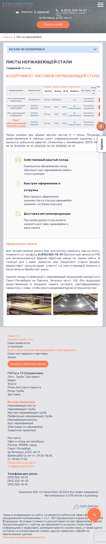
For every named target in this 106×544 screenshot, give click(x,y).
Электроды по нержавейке (25, 426)
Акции (12, 357)
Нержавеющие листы (22, 405)
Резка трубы (16, 390)
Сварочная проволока (22, 430)
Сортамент (32, 376)
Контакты (14, 438)
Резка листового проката (24, 387)
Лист (11, 376)
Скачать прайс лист (21, 339)
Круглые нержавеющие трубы (27, 412)
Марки (12, 380)
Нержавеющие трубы (22, 409)
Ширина (56, 87)
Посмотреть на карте (22, 462)
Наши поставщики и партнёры (28, 353)
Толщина (47, 87)
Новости (13, 336)
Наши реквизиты (19, 343)
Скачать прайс (53, 24)
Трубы (20, 376)
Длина (65, 87)
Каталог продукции (22, 402)
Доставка (14, 394)
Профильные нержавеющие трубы (30, 416)
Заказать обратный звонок (28, 364)
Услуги (12, 383)
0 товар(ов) (41, 11)
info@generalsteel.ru (21, 466)
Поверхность (74, 87)
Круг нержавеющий (20, 423)
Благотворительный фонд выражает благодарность (42, 350)
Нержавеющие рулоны (22, 419)
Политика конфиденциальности (24, 537)
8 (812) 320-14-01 (76, 10)
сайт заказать (92, 509)
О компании (15, 346)
